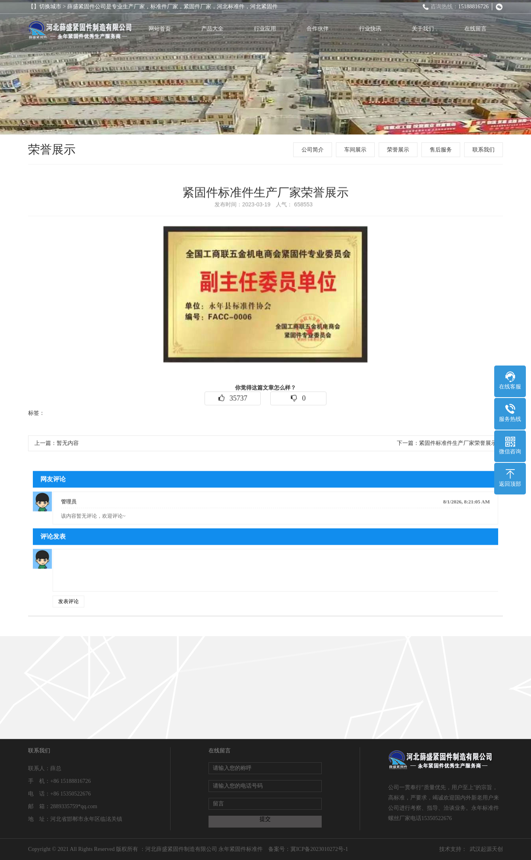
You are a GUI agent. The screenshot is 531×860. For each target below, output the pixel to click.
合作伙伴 (322, 29)
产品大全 (217, 29)
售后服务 (444, 150)
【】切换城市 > (47, 6)
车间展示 (358, 150)
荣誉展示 (401, 150)
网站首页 (165, 29)
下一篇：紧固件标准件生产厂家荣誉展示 (447, 448)
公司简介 (316, 150)
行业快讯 (375, 29)
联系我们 (487, 150)
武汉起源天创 (486, 849)
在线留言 (480, 29)
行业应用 (270, 29)
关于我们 (428, 29)
